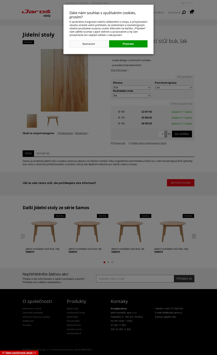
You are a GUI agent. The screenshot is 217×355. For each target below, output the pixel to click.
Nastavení (88, 44)
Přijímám (128, 44)
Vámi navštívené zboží (17, 352)
